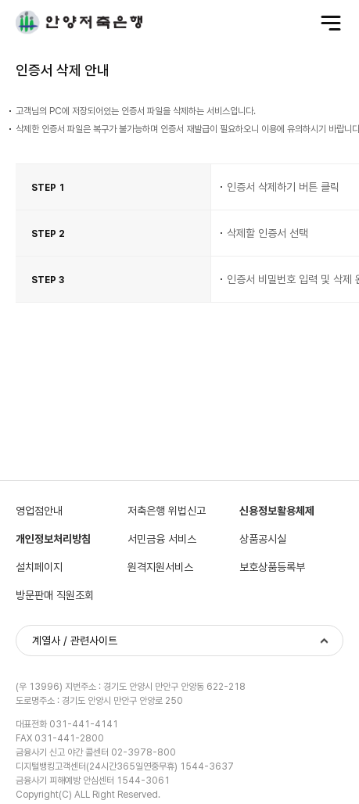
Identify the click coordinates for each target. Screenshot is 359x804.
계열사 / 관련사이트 (74, 640)
